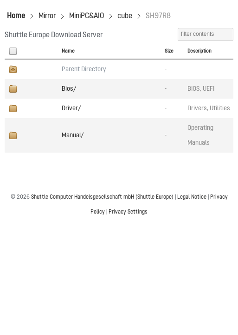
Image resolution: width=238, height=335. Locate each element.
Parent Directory (84, 69)
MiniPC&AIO (86, 16)
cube (124, 16)
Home (16, 16)
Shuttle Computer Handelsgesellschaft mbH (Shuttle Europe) (102, 197)
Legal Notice (191, 197)
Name (68, 51)
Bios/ (69, 89)
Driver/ (71, 108)
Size (169, 51)
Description (199, 51)
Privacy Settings (128, 212)
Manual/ (73, 135)
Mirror (47, 16)
